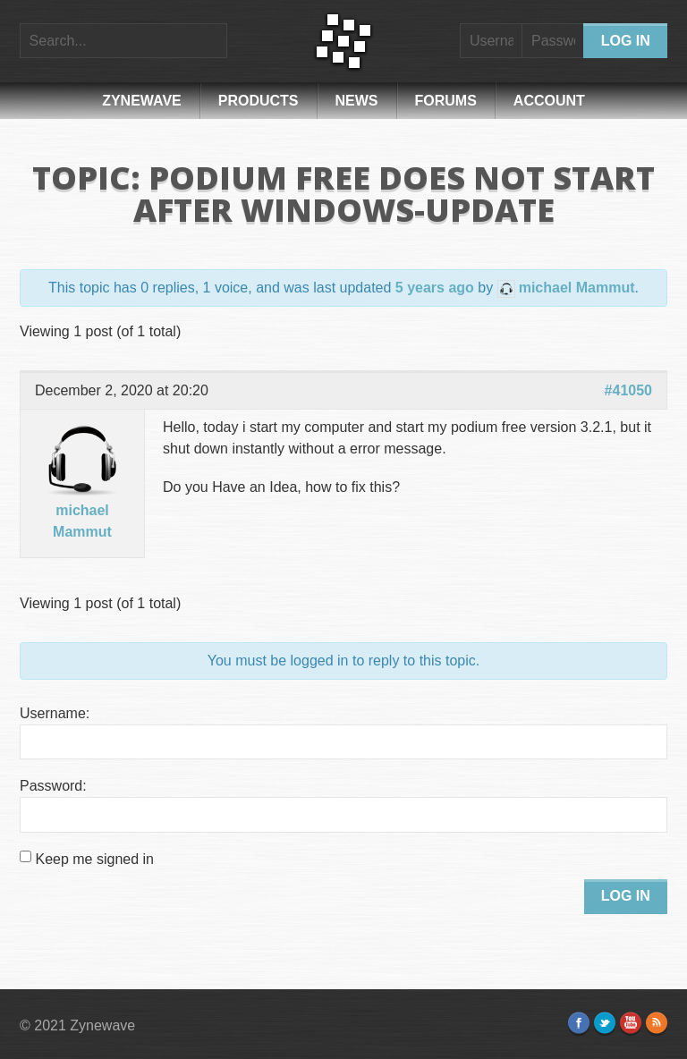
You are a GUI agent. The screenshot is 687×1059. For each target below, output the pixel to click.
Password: (53, 785)
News (356, 100)
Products (258, 100)
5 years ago (434, 287)
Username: (54, 713)
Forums (446, 100)
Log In (625, 895)
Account (549, 100)
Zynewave (142, 100)
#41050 (628, 390)
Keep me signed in (94, 859)
